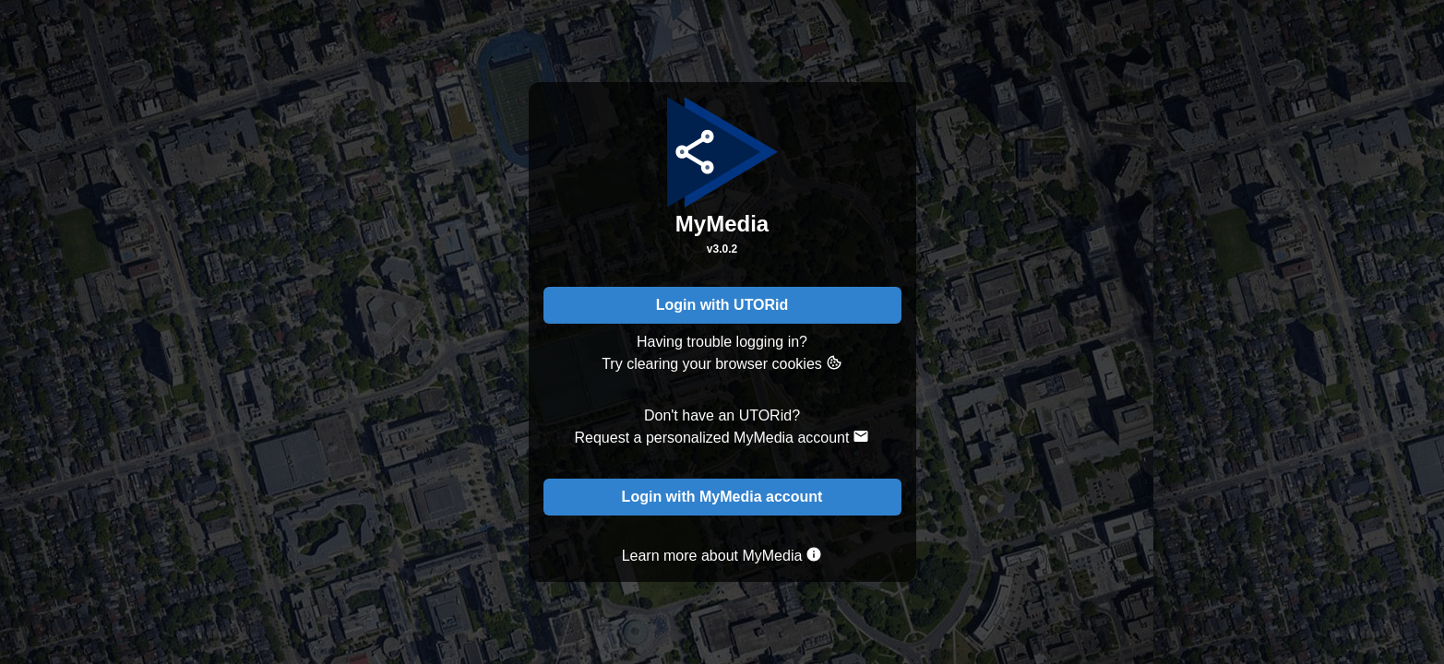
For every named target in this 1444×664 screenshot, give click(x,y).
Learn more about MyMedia (722, 554)
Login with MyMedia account (722, 496)
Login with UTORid (722, 305)
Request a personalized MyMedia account (722, 436)
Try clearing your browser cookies (722, 363)
